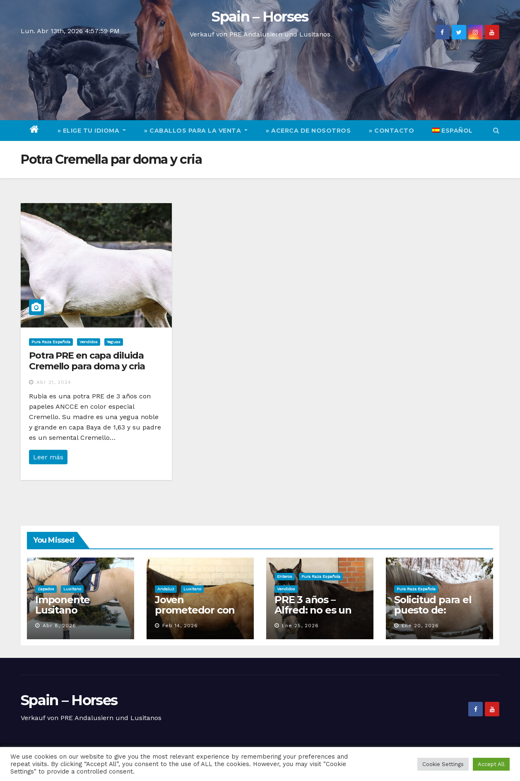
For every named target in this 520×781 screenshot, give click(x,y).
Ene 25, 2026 (300, 625)
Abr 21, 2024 (53, 382)
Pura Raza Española (50, 342)
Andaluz (165, 589)
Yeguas (113, 342)
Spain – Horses (260, 16)
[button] (496, 130)
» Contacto (391, 130)
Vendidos (88, 342)
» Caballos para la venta (196, 130)
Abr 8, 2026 (59, 625)
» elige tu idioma (92, 130)
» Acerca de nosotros (308, 130)
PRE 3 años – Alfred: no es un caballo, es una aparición (312, 615)
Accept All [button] (491, 764)
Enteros (284, 576)
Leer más (48, 457)
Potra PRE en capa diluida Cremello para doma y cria (87, 361)
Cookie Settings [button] (443, 764)
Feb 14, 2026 (180, 625)
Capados (46, 589)
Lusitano (72, 589)
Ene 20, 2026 (420, 625)
